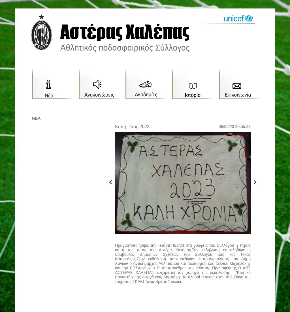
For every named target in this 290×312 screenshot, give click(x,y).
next (258, 191)
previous (113, 191)
